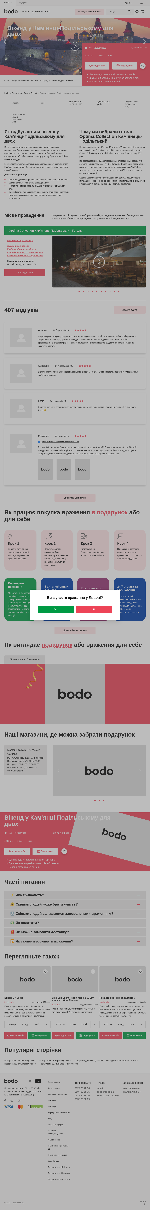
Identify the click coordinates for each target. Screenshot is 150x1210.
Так (56, 609)
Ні (94, 609)
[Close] (116, 593)
